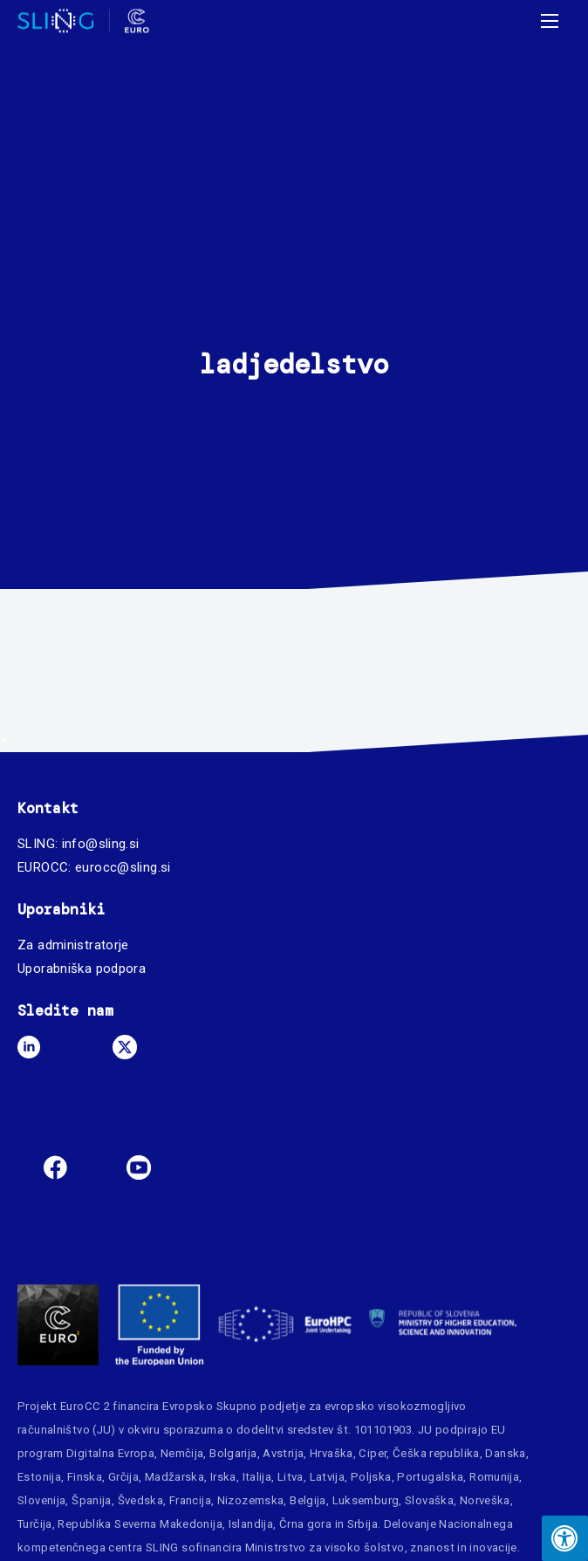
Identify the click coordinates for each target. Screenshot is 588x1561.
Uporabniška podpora (81, 968)
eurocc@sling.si (123, 867)
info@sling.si (101, 844)
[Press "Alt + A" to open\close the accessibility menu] (565, 1538)
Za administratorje (73, 945)
